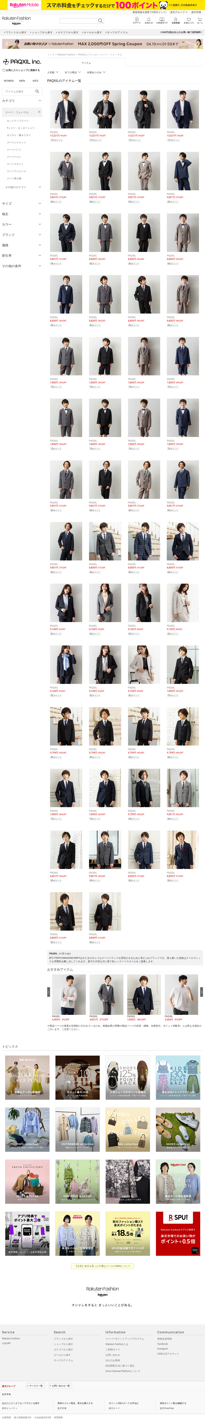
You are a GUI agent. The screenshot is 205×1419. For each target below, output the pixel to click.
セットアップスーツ (18, 120)
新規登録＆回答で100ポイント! (149, 12)
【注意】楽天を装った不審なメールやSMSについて (102, 1258)
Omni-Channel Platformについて (123, 1363)
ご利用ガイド (113, 1341)
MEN (22, 80)
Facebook (162, 1336)
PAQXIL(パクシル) (87, 54)
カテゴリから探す (63, 1341)
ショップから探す (63, 1336)
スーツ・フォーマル (17, 112)
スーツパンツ (14, 149)
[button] (69, 990)
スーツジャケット (16, 142)
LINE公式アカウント (168, 1346)
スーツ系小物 (14, 178)
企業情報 (6, 1409)
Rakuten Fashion (66, 54)
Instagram (162, 1341)
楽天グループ (177, 12)
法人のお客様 (113, 1352)
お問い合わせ (113, 1347)
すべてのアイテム (63, 1352)
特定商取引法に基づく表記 (120, 1358)
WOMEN (9, 80)
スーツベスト (14, 156)
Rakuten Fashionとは (117, 1336)
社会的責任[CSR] (43, 1409)
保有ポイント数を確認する (173, 1395)
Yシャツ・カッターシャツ (21, 128)
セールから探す (62, 1347)
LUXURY (6, 1335)
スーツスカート (15, 164)
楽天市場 (196, 12)
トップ (50, 54)
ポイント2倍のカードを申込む (124, 1395)
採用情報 (58, 1409)
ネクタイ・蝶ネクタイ (19, 135)
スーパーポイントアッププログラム (125, 1331)
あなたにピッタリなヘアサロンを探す (21, 1395)
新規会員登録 (164, 1331)
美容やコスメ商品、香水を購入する (75, 1395)
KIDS (35, 80)
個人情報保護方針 (23, 1409)
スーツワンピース (16, 171)
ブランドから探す (63, 1331)
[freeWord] (22, 92)
